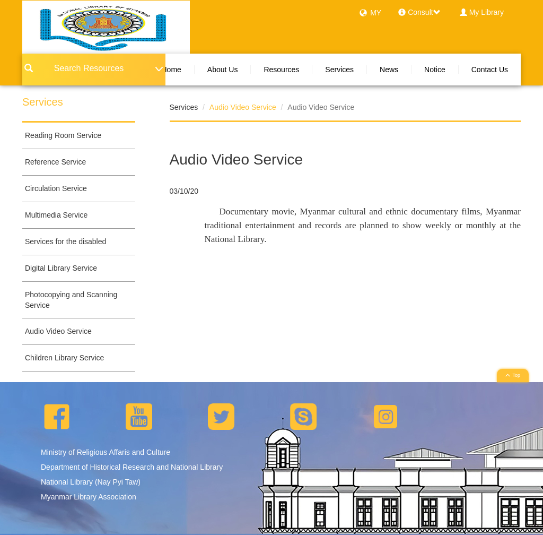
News (389, 69)
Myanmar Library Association (88, 497)
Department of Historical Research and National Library (132, 467)
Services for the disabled (65, 241)
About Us (222, 69)
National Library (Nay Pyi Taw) (91, 482)
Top (512, 375)
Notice (434, 69)
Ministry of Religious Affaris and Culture (105, 452)
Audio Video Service (58, 331)
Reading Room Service (63, 135)
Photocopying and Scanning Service (71, 299)
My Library (486, 12)
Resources (281, 69)
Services (339, 69)
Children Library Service (64, 357)
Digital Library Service (61, 268)
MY (375, 12)
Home (171, 69)
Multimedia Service (56, 215)
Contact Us (489, 69)
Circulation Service (56, 188)
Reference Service (55, 162)
